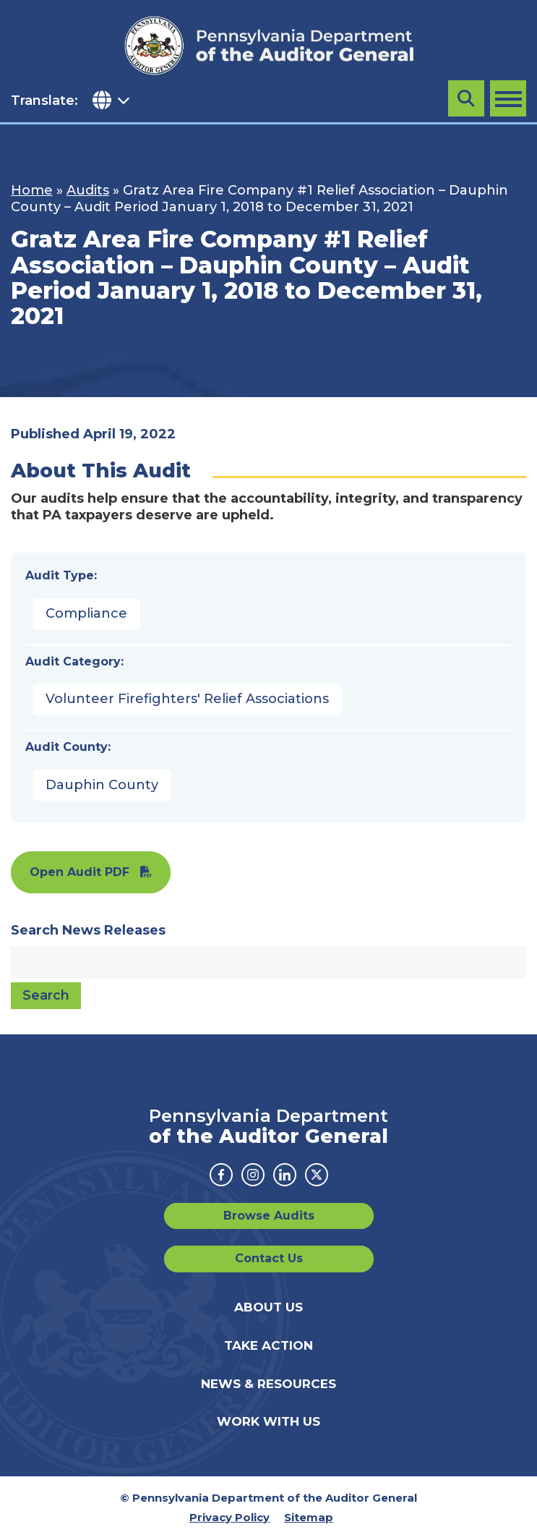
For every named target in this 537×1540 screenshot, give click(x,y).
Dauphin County (102, 785)
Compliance (86, 613)
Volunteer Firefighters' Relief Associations (187, 699)
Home (32, 190)
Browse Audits (268, 1215)
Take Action (268, 1345)
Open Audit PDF (79, 872)
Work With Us (268, 1421)
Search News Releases (88, 930)
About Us (268, 1307)
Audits (87, 190)
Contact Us (269, 1258)
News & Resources (268, 1384)
